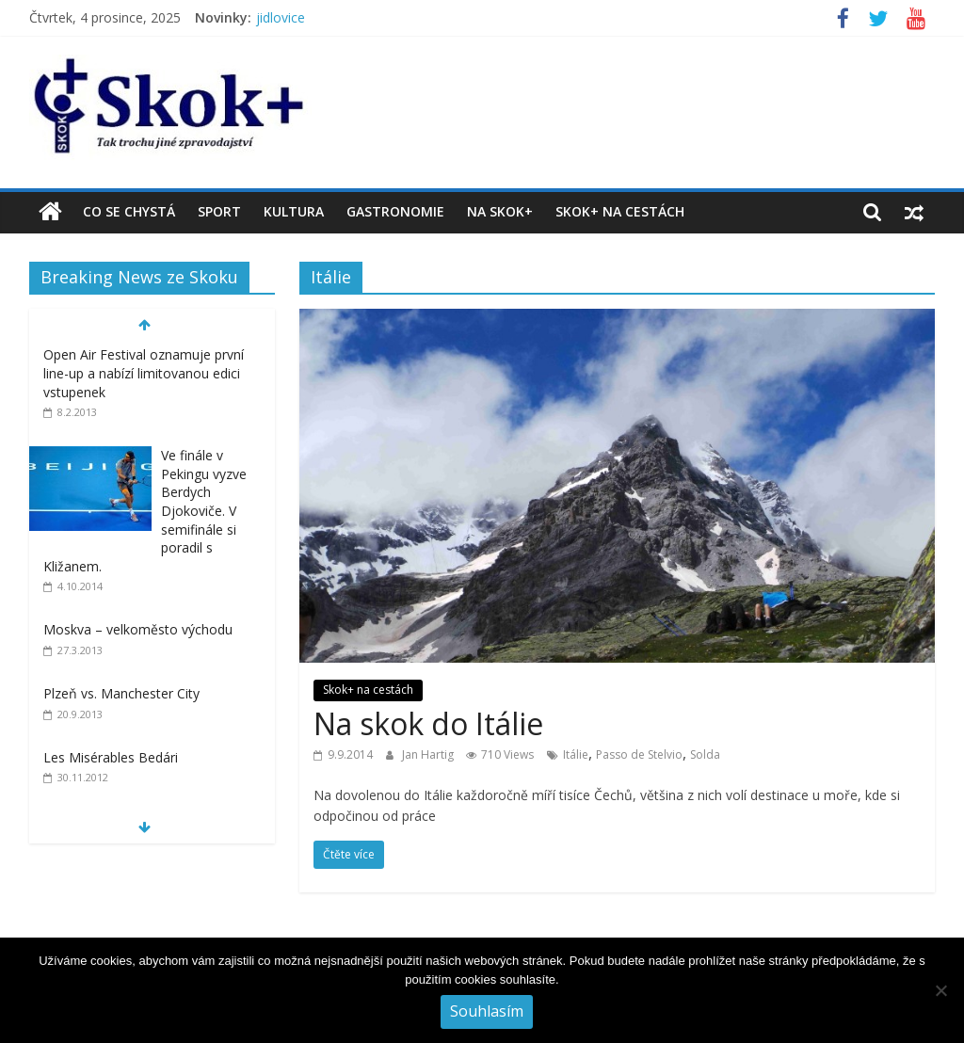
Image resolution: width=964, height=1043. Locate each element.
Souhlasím (486, 1011)
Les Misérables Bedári (110, 757)
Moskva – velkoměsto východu (138, 629)
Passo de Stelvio (639, 754)
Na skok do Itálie (428, 723)
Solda (705, 754)
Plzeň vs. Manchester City (121, 693)
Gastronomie (395, 211)
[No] (940, 990)
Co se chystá (129, 211)
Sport (219, 211)
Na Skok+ (500, 211)
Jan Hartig (429, 754)
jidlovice (280, 17)
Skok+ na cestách (619, 211)
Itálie (575, 754)
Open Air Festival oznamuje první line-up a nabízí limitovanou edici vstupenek (143, 372)
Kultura (294, 211)
